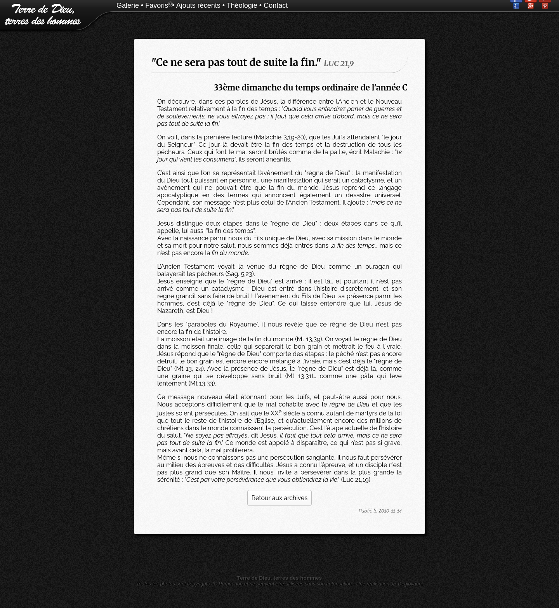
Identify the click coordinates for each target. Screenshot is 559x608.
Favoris (156, 5)
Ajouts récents (198, 5)
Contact (276, 5)
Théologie (242, 5)
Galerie (127, 5)
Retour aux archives (279, 498)
